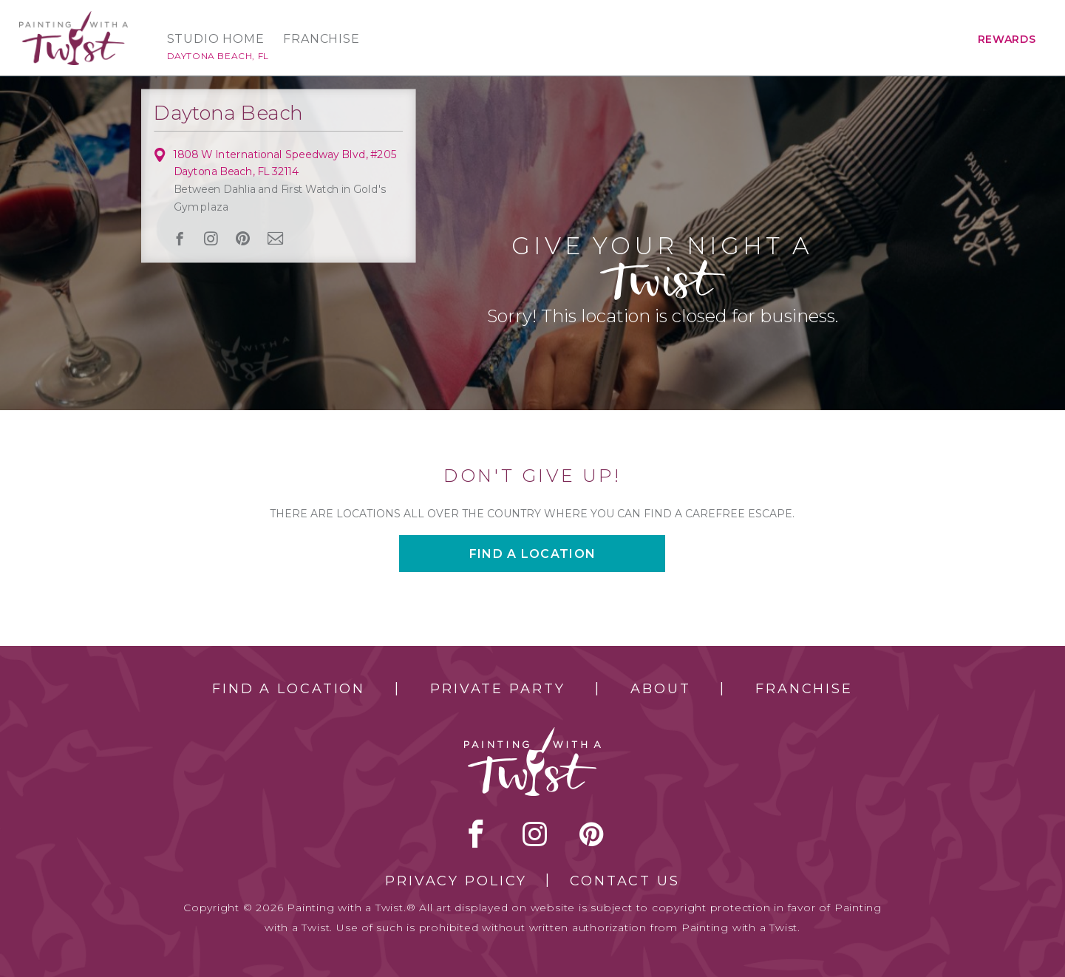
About (660, 689)
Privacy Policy (456, 881)
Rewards (1007, 39)
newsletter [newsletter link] (275, 238)
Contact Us (625, 881)
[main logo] (73, 17)
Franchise (321, 39)
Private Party (497, 689)
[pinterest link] (242, 239)
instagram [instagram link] (210, 239)
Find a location (532, 554)
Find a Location (288, 689)
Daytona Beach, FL (218, 55)
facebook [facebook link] (179, 238)
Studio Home (216, 39)
